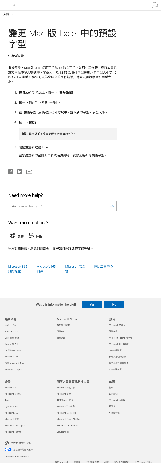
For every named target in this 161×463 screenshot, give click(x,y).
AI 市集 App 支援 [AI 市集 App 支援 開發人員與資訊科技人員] (65, 400)
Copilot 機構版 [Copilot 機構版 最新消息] (12, 337)
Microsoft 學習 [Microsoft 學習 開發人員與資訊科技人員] (64, 393)
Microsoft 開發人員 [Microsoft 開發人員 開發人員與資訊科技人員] (66, 387)
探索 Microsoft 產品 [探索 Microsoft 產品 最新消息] (14, 362)
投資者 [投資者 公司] (112, 406)
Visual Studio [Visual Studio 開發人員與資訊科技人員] (63, 431)
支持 (6, 14)
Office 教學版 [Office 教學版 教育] (115, 350)
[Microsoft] (80, 3)
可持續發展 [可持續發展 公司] (114, 412)
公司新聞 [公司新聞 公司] (113, 393)
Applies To (17, 55)
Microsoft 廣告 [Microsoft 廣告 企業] (12, 419)
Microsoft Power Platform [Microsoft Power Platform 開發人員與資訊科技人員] (69, 419)
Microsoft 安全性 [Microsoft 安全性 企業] (13, 393)
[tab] (18, 236)
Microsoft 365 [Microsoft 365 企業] (11, 412)
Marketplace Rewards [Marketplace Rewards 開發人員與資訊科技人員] (67, 425)
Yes (92, 304)
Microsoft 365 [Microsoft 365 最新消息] (11, 356)
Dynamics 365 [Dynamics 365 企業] (11, 406)
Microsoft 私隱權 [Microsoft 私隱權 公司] (117, 400)
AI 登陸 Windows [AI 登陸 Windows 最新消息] (13, 350)
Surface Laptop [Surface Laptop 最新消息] (12, 331)
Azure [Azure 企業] (7, 400)
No (114, 304)
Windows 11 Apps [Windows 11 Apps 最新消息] (13, 369)
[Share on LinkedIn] (18, 170)
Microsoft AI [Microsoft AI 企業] (10, 387)
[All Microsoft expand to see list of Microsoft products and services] (5, 5)
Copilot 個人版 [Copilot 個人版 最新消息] (12, 343)
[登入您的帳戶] (154, 5)
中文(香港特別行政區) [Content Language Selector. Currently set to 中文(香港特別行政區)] (21, 442)
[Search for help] (13, 5)
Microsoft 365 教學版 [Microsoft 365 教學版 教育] (119, 343)
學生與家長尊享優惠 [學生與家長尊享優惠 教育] (119, 362)
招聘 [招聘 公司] (111, 387)
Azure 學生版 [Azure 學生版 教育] (115, 369)
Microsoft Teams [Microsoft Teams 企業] (13, 431)
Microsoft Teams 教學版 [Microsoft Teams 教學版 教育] (120, 337)
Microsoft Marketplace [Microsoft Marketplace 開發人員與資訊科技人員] (68, 412)
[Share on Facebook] (11, 170)
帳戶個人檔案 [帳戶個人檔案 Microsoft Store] (63, 324)
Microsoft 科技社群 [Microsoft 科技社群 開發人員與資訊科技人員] (66, 406)
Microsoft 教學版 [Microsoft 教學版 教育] (117, 324)
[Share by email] (27, 170)
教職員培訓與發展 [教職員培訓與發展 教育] (117, 356)
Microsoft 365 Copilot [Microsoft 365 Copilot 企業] (15, 425)
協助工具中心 (103, 266)
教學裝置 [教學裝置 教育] (113, 331)
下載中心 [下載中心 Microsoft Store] (61, 331)
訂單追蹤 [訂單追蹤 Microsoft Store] (61, 337)
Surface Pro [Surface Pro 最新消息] (10, 324)
